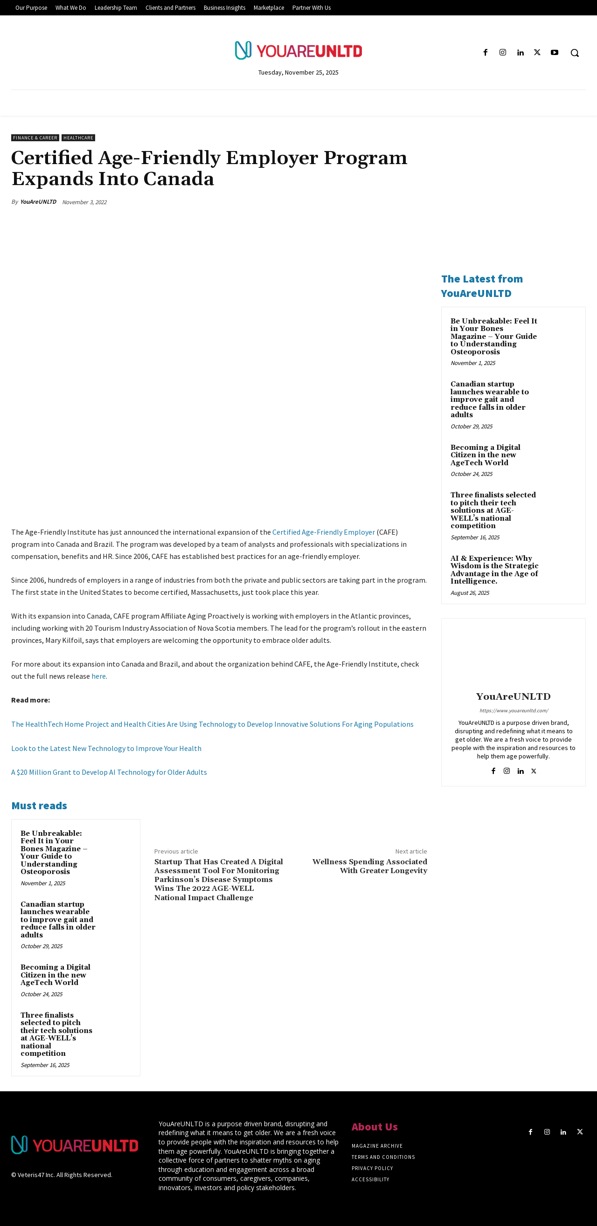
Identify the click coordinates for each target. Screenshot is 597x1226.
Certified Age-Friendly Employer (323, 532)
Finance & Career (35, 137)
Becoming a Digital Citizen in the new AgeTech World (55, 975)
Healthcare (78, 137)
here (98, 676)
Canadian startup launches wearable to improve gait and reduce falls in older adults (58, 920)
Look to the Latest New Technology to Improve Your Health (106, 748)
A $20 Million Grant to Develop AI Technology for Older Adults (109, 772)
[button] (574, 52)
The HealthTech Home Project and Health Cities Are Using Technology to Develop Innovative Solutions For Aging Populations (212, 724)
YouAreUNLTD (38, 202)
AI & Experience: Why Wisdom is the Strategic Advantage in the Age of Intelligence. (495, 570)
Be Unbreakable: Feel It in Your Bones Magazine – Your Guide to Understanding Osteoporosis (54, 853)
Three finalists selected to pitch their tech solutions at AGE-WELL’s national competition (56, 1035)
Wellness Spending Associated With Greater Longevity (369, 866)
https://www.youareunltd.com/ (513, 710)
